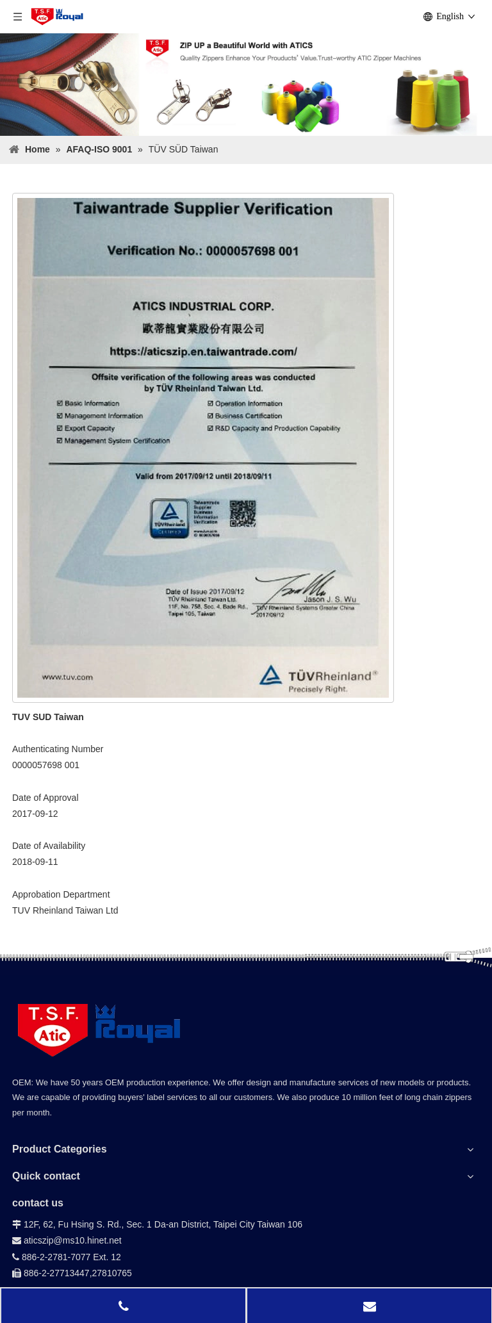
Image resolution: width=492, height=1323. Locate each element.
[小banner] (246, 84)
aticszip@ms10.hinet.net (67, 1240)
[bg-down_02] (246, 961)
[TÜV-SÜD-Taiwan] (203, 448)
